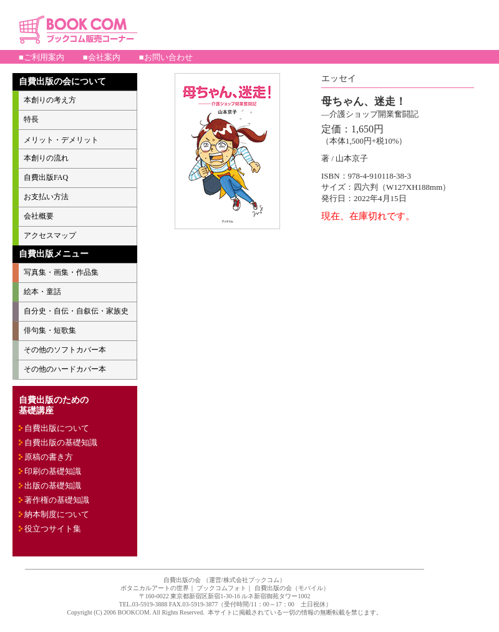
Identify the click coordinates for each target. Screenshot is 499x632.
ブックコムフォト (221, 588)
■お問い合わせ (166, 57)
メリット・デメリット (61, 140)
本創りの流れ (46, 158)
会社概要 (39, 216)
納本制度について (56, 514)
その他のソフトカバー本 (65, 349)
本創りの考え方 (50, 100)
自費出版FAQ (46, 177)
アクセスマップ (50, 235)
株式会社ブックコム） (254, 579)
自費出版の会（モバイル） (291, 588)
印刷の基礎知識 (52, 471)
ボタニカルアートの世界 (154, 588)
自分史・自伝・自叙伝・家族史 (76, 311)
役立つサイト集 (52, 528)
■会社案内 (101, 57)
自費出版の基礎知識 (60, 442)
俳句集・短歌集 (50, 330)
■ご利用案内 (41, 57)
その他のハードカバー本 (65, 369)
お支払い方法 (46, 196)
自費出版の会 (182, 579)
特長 (31, 119)
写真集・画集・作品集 (61, 272)
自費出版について (56, 428)
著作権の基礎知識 (56, 500)
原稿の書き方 (48, 457)
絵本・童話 (42, 291)
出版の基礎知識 (52, 485)
